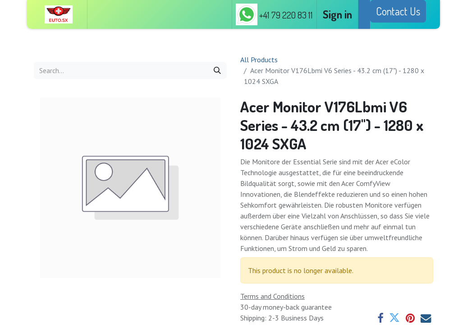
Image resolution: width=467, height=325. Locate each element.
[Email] (426, 318)
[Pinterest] (410, 318)
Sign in (337, 14)
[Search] (217, 70)
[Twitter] (394, 318)
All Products (259, 59)
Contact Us (398, 11)
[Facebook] (380, 318)
